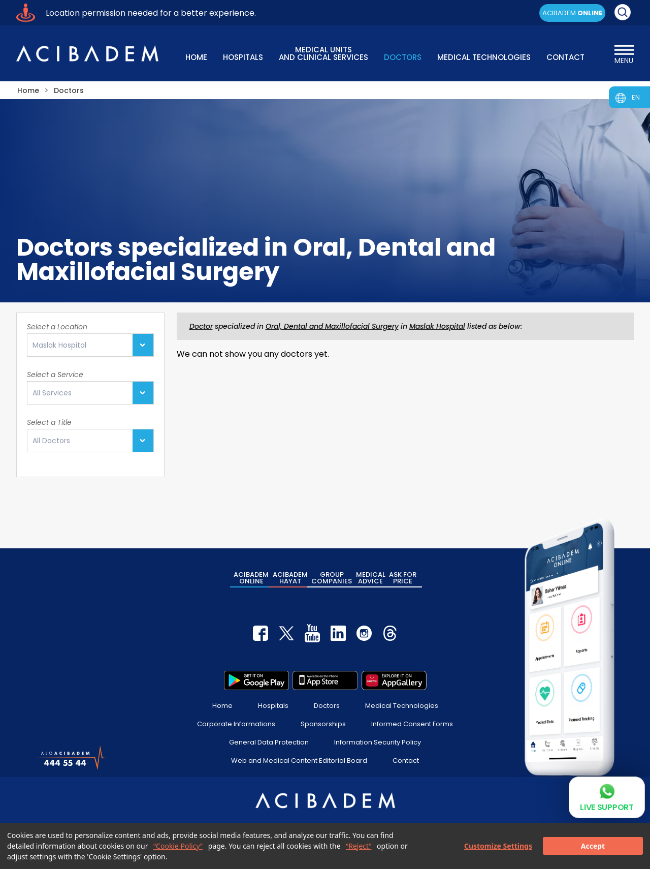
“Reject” (358, 846)
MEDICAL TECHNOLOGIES (484, 57)
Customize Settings (498, 846)
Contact (406, 760)
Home (222, 705)
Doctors (327, 705)
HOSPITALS (243, 57)
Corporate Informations (236, 724)
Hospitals (273, 705)
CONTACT (565, 57)
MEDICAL (370, 577)
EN (636, 97)
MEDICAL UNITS (323, 52)
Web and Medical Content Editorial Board (299, 760)
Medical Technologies (401, 705)
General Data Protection (269, 742)
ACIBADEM (572, 13)
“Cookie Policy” (178, 846)
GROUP (331, 577)
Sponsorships (323, 724)
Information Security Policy (377, 742)
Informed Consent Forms (412, 724)
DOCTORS (402, 57)
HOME (196, 57)
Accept (593, 846)
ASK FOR (402, 577)
